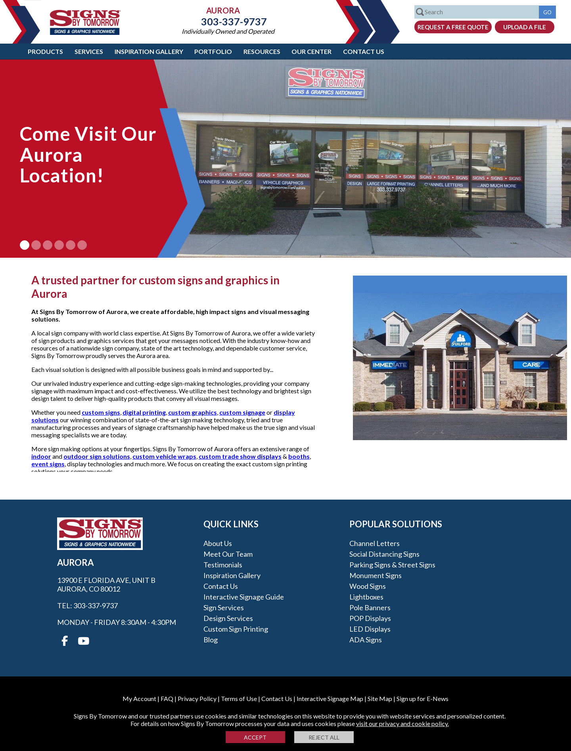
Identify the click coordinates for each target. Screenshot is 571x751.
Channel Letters (374, 543)
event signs (48, 463)
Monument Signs (375, 575)
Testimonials (222, 564)
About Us (217, 543)
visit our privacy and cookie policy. (402, 723)
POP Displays (370, 618)
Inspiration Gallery (149, 51)
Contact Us (363, 51)
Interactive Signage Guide (243, 596)
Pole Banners (370, 607)
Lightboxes (366, 596)
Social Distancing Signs (384, 554)
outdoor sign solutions (96, 456)
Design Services (228, 618)
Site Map (380, 698)
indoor (41, 456)
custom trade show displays (240, 456)
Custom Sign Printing (235, 629)
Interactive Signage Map (330, 698)
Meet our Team (228, 554)
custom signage (242, 412)
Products (45, 51)
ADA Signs (365, 639)
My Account (139, 698)
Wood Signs (367, 586)
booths (299, 456)
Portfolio (213, 51)
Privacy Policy (197, 698)
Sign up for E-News (422, 698)
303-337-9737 (228, 21)
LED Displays (370, 629)
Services (89, 51)
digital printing (144, 412)
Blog (210, 639)
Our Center (311, 51)
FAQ (167, 698)
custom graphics (192, 412)
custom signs (101, 412)
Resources (261, 51)
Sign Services (223, 607)
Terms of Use (239, 698)
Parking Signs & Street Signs (392, 564)
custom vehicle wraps (164, 456)
